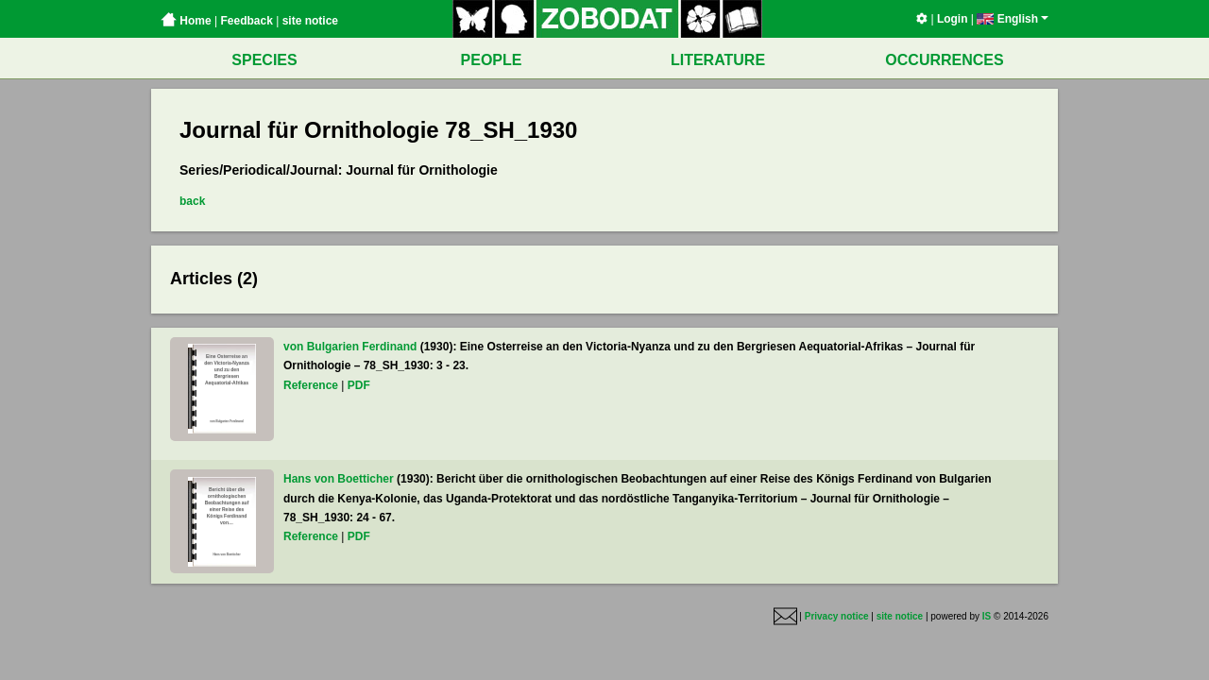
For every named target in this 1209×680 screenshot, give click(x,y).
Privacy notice (837, 616)
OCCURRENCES (944, 60)
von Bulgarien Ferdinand (350, 346)
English (1012, 19)
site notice (310, 20)
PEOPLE (491, 60)
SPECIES (264, 60)
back (192, 201)
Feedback (246, 20)
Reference (310, 385)
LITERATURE (718, 60)
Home (186, 20)
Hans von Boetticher (338, 478)
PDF (359, 385)
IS (986, 616)
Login (952, 19)
